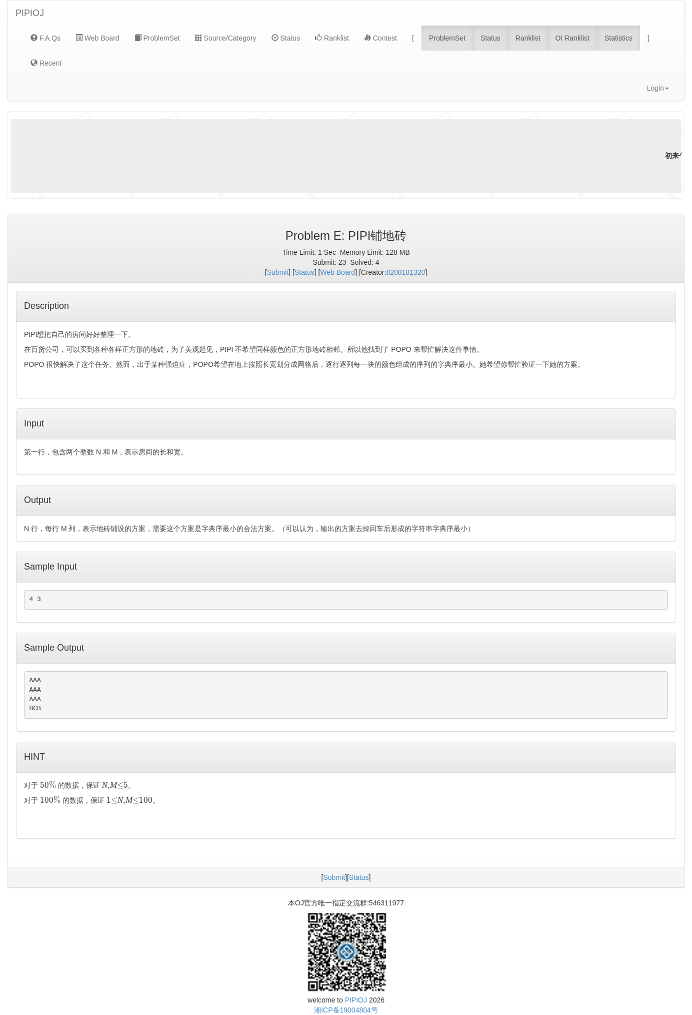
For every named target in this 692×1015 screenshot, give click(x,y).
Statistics (618, 38)
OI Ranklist (573, 38)
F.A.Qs (45, 38)
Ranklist (332, 38)
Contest (380, 38)
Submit (278, 272)
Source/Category (225, 38)
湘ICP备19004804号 (346, 1010)
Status (286, 38)
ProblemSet (157, 38)
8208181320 (405, 272)
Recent (46, 63)
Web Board (98, 38)
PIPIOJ (30, 13)
